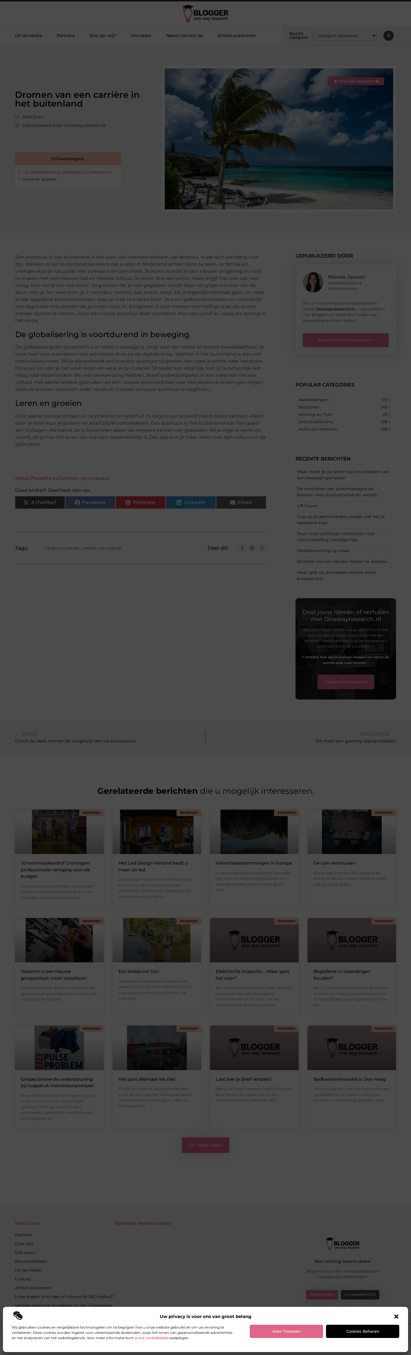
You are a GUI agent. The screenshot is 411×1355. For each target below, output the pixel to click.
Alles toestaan (286, 1331)
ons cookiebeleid (153, 1338)
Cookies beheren (362, 1331)
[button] (396, 1316)
